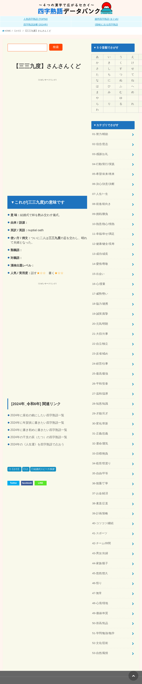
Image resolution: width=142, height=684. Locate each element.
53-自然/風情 (100, 643)
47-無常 (97, 584)
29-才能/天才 (100, 407)
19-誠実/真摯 (100, 309)
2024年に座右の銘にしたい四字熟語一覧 (37, 415)
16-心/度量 (98, 280)
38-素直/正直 (100, 496)
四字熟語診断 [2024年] (35, 24)
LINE (40, 483)
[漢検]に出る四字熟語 (106, 24)
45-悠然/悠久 (100, 564)
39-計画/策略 (100, 506)
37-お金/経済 (100, 486)
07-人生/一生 (100, 192)
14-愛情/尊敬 (100, 260)
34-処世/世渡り (101, 456)
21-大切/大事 (100, 329)
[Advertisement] (45, 107)
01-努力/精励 (100, 133)
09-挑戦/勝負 (100, 211)
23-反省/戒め (100, 348)
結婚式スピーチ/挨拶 (44, 469)
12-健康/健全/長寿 (103, 241)
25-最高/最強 (100, 368)
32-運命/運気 (100, 437)
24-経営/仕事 (100, 358)
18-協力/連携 (100, 300)
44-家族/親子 (100, 554)
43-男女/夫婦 (100, 545)
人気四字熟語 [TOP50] (35, 19)
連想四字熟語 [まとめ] (106, 19)
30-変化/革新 (100, 417)
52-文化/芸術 (100, 633)
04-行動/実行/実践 (103, 162)
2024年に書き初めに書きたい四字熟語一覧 (38, 429)
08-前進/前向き (101, 201)
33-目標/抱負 (100, 447)
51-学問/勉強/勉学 (103, 623)
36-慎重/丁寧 (100, 476)
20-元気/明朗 (100, 319)
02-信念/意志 (100, 143)
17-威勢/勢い (100, 290)
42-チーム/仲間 (101, 535)
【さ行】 (15, 469)
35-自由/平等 (100, 466)
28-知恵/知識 (100, 398)
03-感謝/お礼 (100, 152)
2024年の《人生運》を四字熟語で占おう (37, 444)
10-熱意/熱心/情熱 (103, 221)
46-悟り (97, 574)
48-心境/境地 (100, 594)
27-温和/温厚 (100, 388)
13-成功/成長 (100, 250)
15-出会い (98, 270)
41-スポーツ (99, 525)
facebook (27, 483)
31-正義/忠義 (100, 427)
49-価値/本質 (100, 603)
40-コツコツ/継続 (103, 515)
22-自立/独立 (100, 339)
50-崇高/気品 (100, 613)
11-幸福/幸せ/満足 (103, 231)
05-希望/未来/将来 (103, 172)
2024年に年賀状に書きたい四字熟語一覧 (37, 422)
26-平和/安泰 (100, 378)
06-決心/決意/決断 (103, 182)
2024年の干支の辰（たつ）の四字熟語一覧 (38, 437)
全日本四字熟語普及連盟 (123, 675)
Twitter (13, 483)
